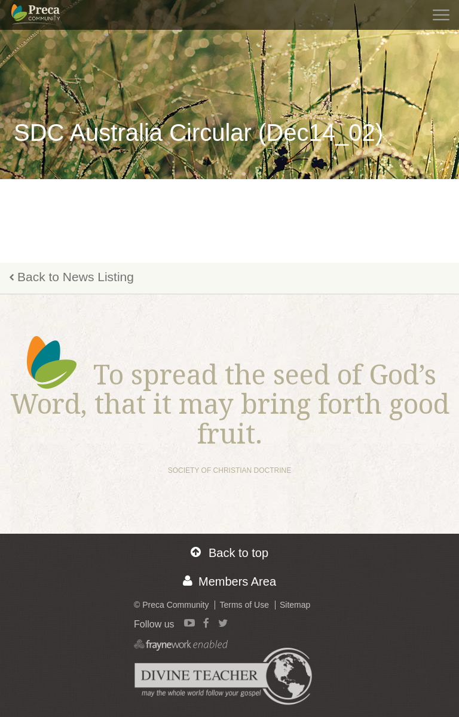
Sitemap (295, 605)
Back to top (229, 552)
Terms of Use (243, 605)
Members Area (229, 581)
